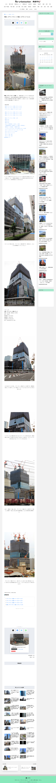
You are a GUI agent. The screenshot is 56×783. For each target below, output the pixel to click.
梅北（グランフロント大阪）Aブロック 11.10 (13, 106)
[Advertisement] (19, 36)
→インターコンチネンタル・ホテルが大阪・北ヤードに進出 (15, 128)
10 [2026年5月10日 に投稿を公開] (51, 57)
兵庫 (46, 4)
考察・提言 (11, 4)
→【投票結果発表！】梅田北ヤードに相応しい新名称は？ (14, 125)
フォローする (13, 649)
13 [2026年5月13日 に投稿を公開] (44, 59)
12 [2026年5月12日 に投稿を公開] (42, 59)
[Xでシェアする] (13, 22)
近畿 (43, 4)
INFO (6, 4)
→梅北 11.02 (6, 122)
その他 (35, 9)
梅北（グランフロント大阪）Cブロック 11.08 (13, 115)
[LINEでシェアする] (25, 22)
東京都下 (34, 6)
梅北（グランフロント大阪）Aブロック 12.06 (15, 604)
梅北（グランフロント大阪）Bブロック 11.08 (13, 113)
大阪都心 (34, 4)
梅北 (34, 655)
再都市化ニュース (18, 4)
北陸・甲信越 (6, 6)
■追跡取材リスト (7, 137)
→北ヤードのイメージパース (9, 132)
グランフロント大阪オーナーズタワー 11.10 (13, 109)
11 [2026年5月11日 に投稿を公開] (40, 59)
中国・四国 (12, 6)
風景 (27, 9)
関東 (38, 6)
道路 (51, 6)
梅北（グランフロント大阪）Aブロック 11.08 (13, 112)
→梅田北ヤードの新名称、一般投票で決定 (12, 126)
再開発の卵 (25, 4)
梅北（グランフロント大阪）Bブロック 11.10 (13, 107)
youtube (30, 9)
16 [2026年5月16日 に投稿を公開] (49, 59)
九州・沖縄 (18, 6)
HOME (28, 778)
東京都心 (29, 6)
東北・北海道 (24, 6)
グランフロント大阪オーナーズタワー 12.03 (14, 600)
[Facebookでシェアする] (17, 22)
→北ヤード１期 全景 (8, 134)
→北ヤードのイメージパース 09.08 (10, 131)
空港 (48, 6)
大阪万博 (29, 4)
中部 (50, 4)
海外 (41, 6)
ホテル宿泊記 (22, 9)
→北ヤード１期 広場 (8, 135)
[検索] (52, 34)
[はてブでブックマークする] (21, 22)
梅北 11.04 (7, 119)
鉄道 (45, 6)
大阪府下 (39, 4)
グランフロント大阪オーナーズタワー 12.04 (14, 602)
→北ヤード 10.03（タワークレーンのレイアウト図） (13, 129)
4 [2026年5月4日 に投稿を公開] (40, 57)
